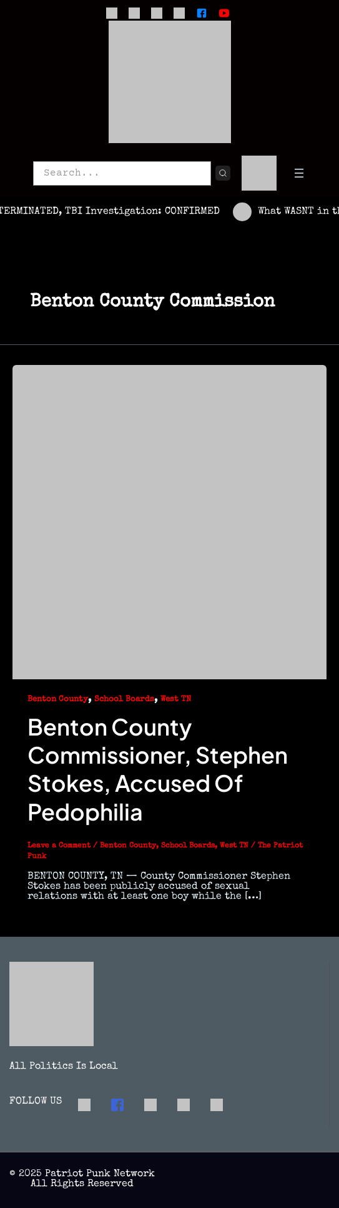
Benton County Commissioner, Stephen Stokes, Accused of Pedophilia (157, 769)
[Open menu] (299, 173)
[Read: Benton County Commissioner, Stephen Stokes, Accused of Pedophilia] (169, 522)
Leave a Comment (59, 846)
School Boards (124, 700)
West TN (175, 700)
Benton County (57, 700)
